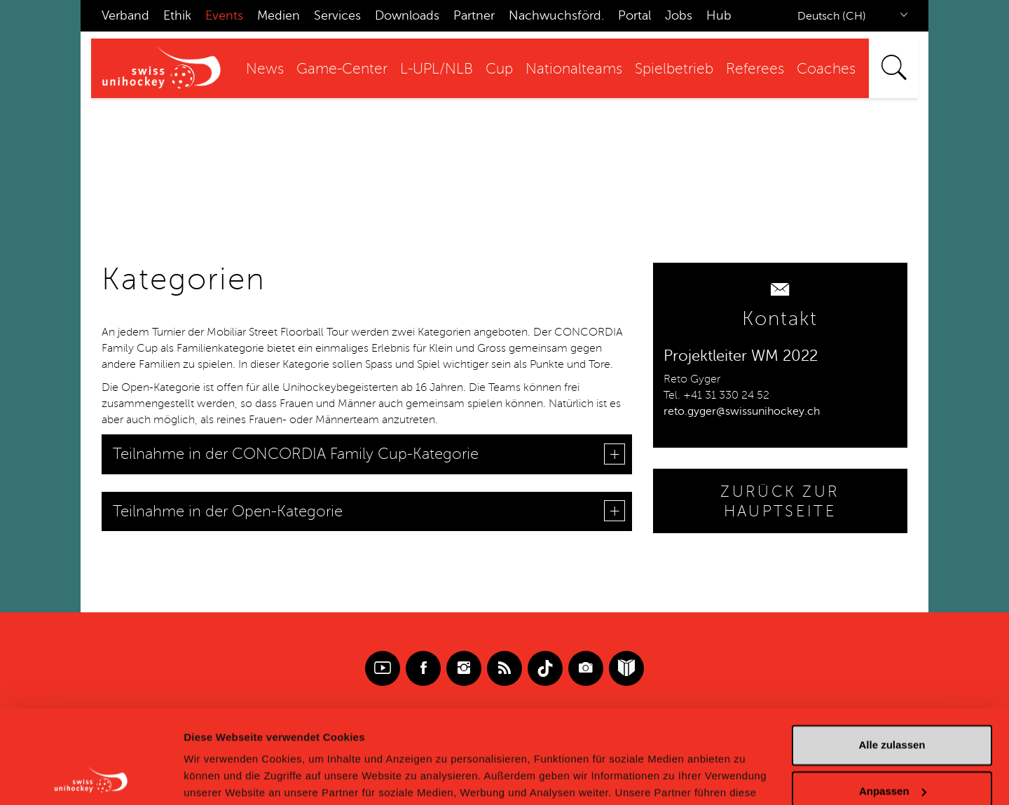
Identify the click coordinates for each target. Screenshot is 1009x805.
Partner (474, 15)
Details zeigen (219, 777)
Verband (125, 15)
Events (224, 15)
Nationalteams (574, 69)
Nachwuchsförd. (556, 15)
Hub (719, 15)
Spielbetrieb (674, 69)
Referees (755, 69)
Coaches (826, 69)
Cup (499, 69)
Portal (634, 15)
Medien (278, 15)
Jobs (678, 15)
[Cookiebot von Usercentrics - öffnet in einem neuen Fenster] (90, 777)
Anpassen (892, 703)
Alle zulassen (891, 657)
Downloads (407, 15)
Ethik (177, 15)
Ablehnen (892, 749)
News (265, 69)
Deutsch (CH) (831, 16)
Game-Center (341, 69)
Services (337, 15)
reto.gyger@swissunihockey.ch (742, 411)
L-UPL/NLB (436, 69)
